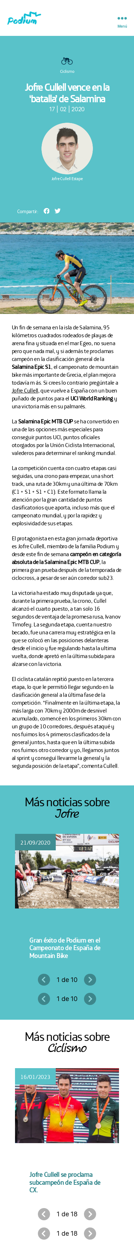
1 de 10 (66, 979)
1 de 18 (66, 1214)
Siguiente (90, 980)
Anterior (44, 980)
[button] (47, 211)
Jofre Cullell (25, 390)
